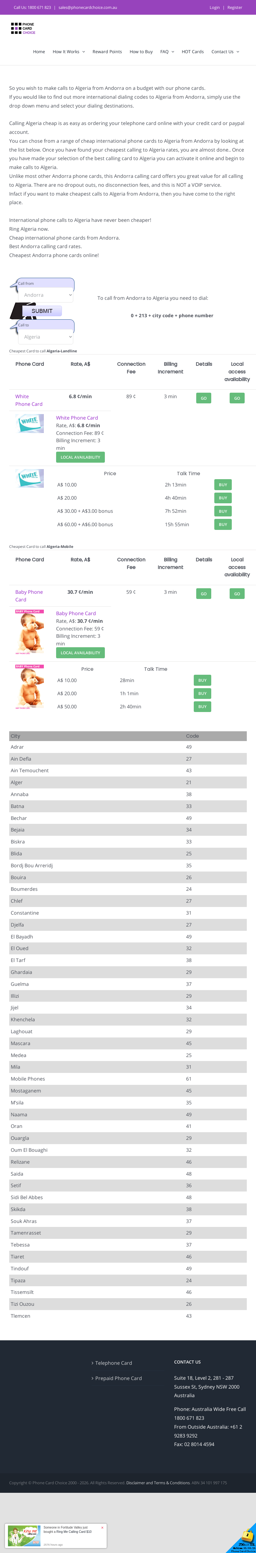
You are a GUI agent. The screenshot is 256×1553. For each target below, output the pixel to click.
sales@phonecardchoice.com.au (88, 7)
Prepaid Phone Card (118, 1378)
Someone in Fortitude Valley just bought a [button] (67, 1529)
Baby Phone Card (76, 613)
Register (234, 7)
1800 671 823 (39, 7)
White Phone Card (77, 417)
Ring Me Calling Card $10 (74, 1531)
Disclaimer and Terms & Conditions (158, 1482)
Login (215, 7)
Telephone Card (113, 1363)
